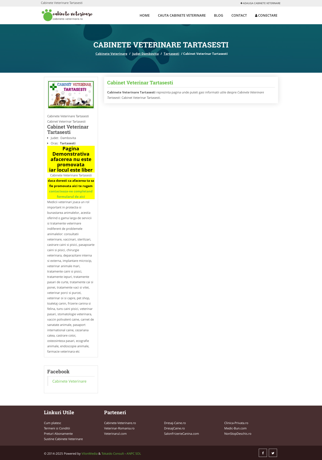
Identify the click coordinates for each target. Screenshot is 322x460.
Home (145, 15)
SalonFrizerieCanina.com (181, 433)
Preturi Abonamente (58, 433)
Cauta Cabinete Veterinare (182, 15)
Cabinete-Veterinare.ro (120, 423)
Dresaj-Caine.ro (175, 423)
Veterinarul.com (115, 433)
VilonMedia (90, 453)
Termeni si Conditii (57, 428)
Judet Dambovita (145, 54)
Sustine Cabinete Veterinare (63, 439)
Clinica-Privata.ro (236, 423)
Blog (218, 15)
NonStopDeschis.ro (237, 433)
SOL (138, 453)
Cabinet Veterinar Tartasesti (140, 82)
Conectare (266, 15)
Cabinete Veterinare (111, 54)
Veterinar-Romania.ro (119, 428)
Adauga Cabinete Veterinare (260, 3)
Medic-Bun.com (235, 428)
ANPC (130, 453)
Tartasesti (171, 54)
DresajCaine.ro (174, 428)
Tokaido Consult (112, 453)
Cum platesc (52, 423)
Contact (239, 15)
